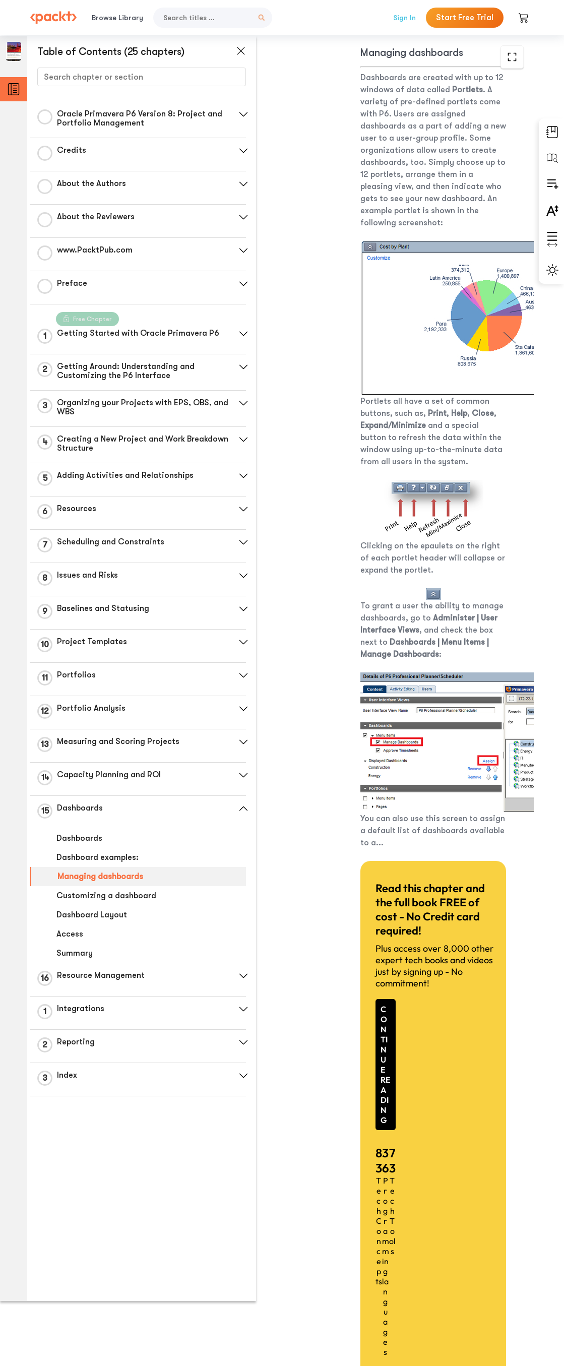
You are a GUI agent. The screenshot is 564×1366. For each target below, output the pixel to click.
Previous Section (322, 1290)
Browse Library (117, 18)
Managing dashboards (100, 876)
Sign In (404, 18)
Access (69, 934)
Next (470, 1290)
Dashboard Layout (91, 914)
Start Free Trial (464, 17)
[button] (239, 114)
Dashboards (79, 838)
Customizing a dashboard (106, 895)
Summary (74, 953)
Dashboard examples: (97, 857)
